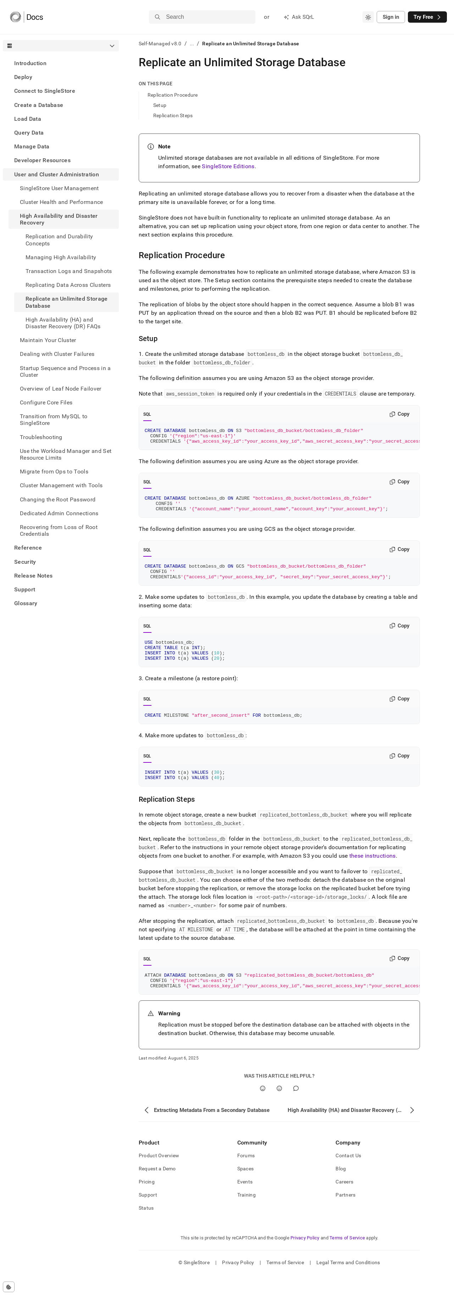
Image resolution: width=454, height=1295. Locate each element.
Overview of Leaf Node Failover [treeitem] (60, 388)
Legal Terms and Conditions (348, 1282)
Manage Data (32, 146)
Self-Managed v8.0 (160, 43)
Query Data (29, 132)
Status (146, 1228)
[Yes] (262, 1108)
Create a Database (38, 105)
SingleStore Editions (228, 166)
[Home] (26, 17)
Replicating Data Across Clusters (68, 285)
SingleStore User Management (59, 188)
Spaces (245, 1189)
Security (25, 561)
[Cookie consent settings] (9, 1287)
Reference (28, 547)
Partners (345, 1215)
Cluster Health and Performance (61, 202)
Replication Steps (173, 115)
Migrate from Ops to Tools (54, 471)
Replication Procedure (173, 95)
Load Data (27, 118)
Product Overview (159, 1175)
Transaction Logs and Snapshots (69, 271)
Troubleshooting (41, 437)
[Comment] (296, 1108)
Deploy (23, 77)
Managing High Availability (61, 257)
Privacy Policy (305, 1258)
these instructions (372, 872)
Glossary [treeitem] (26, 603)
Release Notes (33, 575)
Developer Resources (42, 160)
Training (246, 1215)
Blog (341, 1189)
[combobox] (368, 17)
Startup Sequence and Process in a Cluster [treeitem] (65, 371)
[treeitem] (61, 63)
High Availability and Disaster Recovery (59, 219)
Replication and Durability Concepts (59, 239)
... (192, 43)
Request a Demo (157, 1189)
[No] (279, 1108)
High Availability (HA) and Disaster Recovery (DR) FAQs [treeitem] (63, 323)
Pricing (147, 1202)
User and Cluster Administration (56, 174)
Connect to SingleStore (44, 90)
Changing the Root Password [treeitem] (57, 499)
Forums (246, 1175)
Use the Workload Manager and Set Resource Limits (65, 454)
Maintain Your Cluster (48, 340)
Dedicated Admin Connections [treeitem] (59, 513)
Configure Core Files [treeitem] (46, 402)
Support (24, 589)
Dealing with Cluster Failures (57, 354)
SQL (147, 414)
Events (245, 1202)
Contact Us (348, 1175)
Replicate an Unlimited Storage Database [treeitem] (67, 302)
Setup (159, 105)
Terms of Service (347, 1258)
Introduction (30, 63)
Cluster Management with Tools (61, 485)
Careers (344, 1202)
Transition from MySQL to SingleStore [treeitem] (54, 419)
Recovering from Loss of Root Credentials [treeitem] (59, 530)
